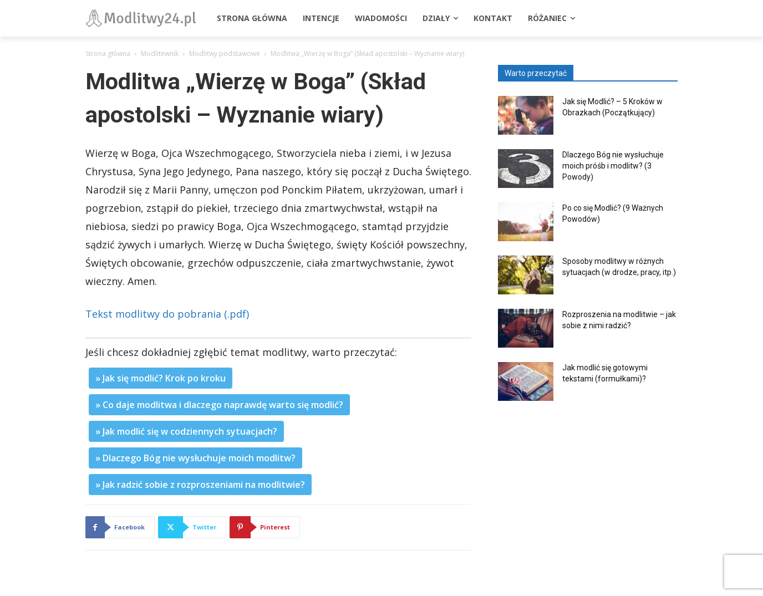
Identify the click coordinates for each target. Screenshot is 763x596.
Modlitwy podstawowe (224, 53)
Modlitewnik (160, 53)
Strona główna (107, 53)
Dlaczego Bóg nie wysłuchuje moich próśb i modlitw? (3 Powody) (613, 165)
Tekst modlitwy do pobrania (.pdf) (167, 313)
